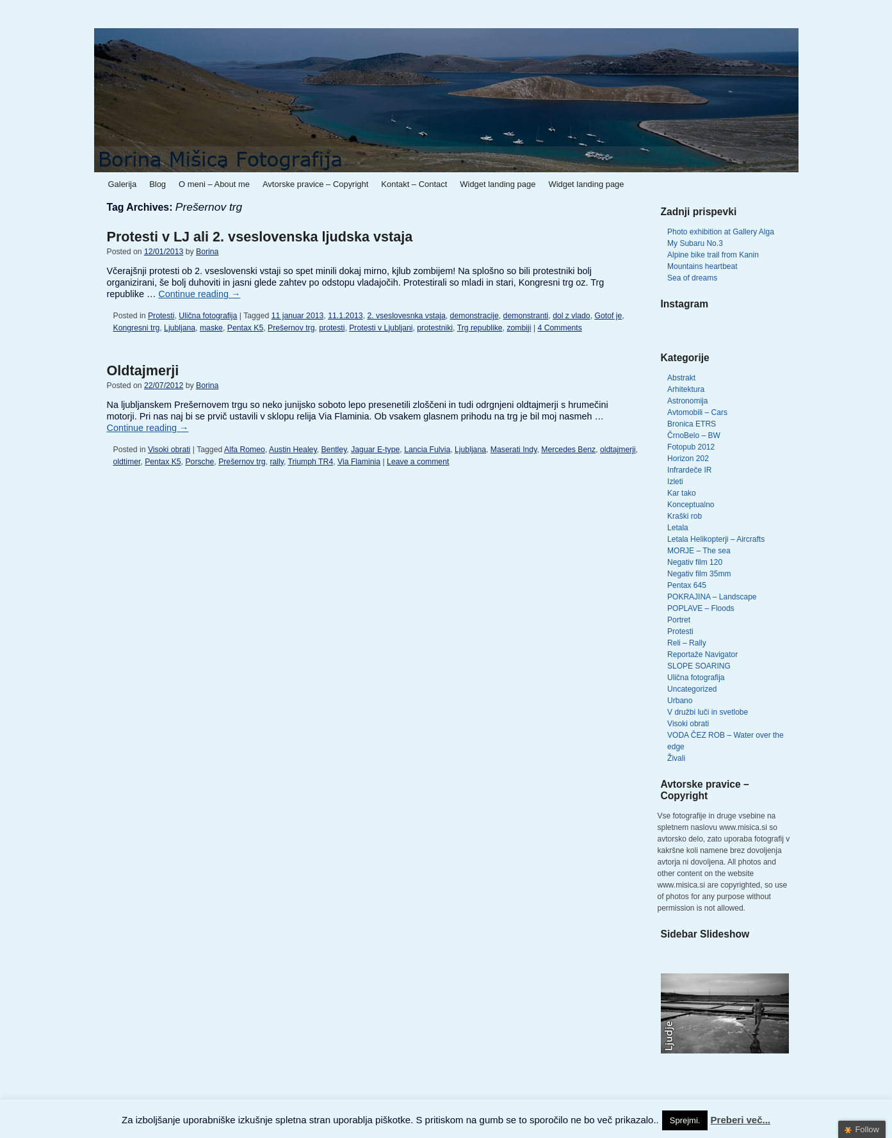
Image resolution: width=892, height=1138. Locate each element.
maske (211, 327)
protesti (332, 327)
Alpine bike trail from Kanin (713, 254)
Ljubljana (179, 327)
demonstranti (526, 315)
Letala (677, 527)
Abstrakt (681, 377)
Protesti (161, 315)
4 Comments (560, 327)
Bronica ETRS (691, 423)
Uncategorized (692, 689)
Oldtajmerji (143, 370)
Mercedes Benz (568, 449)
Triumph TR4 (310, 461)
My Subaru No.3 (695, 243)
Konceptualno (690, 504)
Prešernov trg (291, 327)
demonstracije (474, 315)
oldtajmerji (618, 449)
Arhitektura (685, 389)
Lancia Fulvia (427, 449)
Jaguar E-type (375, 449)
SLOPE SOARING (699, 666)
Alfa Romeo (244, 449)
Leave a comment (418, 461)
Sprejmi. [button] (685, 1120)
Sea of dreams (692, 277)
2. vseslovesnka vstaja (406, 315)
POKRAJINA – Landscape (711, 596)
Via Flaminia (358, 461)
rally (277, 461)
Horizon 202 (688, 458)
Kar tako (681, 493)
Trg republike (480, 327)
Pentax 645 (686, 585)
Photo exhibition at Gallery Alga (720, 231)
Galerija (122, 184)
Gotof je (608, 315)
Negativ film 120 (694, 562)
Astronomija (687, 400)
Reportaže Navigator (702, 654)
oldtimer (127, 461)
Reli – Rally (686, 642)
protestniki (435, 327)
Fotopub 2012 (691, 447)
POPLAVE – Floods (700, 608)
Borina (207, 251)
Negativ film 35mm (699, 573)
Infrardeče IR (689, 470)
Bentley (333, 449)
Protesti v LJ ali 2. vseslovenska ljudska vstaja (260, 237)
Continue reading (199, 294)
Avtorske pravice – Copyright (315, 184)
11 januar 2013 (298, 315)
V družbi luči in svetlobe (707, 712)
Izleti (675, 481)
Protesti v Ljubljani (380, 327)
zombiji (519, 327)
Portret (678, 619)
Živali (676, 758)
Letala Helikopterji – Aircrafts (716, 539)
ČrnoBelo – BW (693, 435)
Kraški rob (684, 516)
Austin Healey (293, 449)
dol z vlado (571, 315)
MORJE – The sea (698, 550)
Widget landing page (497, 184)
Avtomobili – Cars (697, 412)
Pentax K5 (245, 327)
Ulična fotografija (208, 315)
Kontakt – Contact (414, 184)
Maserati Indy (514, 449)
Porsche (199, 461)
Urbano (679, 700)
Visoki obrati (169, 449)
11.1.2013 (345, 315)
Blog (157, 184)
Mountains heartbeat (702, 266)
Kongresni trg (136, 327)
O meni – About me (214, 184)
